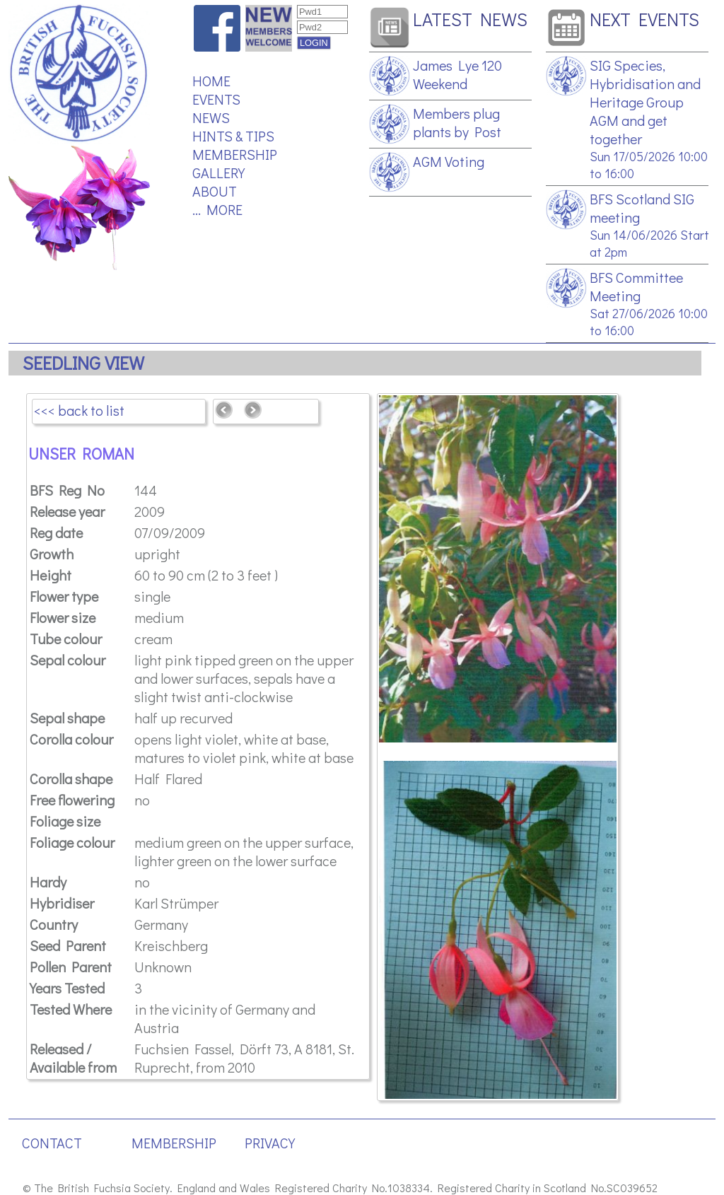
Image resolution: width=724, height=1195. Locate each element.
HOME (211, 80)
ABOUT (214, 191)
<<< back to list (79, 410)
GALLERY (218, 172)
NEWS (211, 117)
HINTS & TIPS (233, 136)
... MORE (217, 209)
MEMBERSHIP (234, 154)
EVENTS (216, 99)
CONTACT (52, 1142)
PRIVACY (270, 1142)
